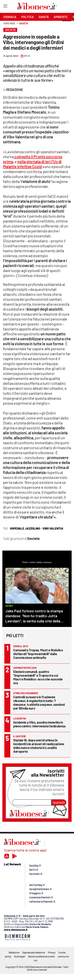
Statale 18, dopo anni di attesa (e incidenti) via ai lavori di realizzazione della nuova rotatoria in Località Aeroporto (38, 745)
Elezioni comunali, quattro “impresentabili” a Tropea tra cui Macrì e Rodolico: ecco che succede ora (38, 677)
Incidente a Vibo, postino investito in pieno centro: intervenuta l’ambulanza (39, 724)
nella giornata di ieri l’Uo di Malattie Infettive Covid (32, 164)
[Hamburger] (5, 7)
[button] (66, 25)
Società (23, 23)
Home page (9, 23)
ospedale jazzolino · (25, 528)
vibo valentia (52, 528)
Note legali (19, 956)
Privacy (51, 952)
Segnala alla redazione (33, 952)
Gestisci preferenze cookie (41, 956)
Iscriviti (59, 802)
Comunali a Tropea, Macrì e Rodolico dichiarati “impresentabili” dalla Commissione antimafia (38, 653)
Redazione (14, 952)
